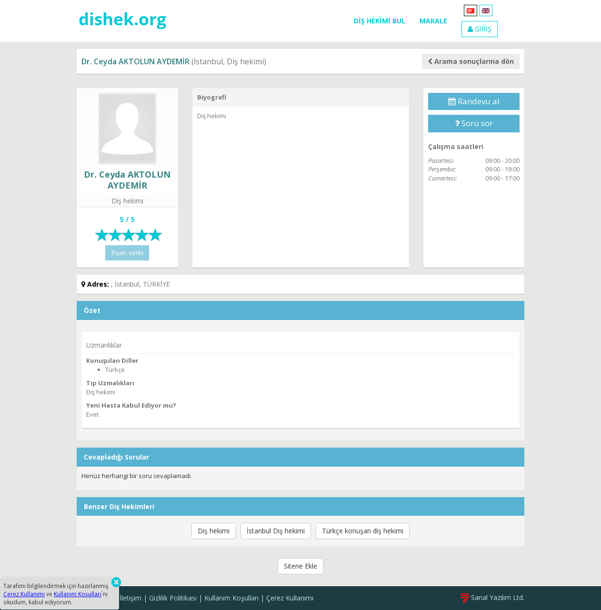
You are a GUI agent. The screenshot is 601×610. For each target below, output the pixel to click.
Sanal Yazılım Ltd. (492, 597)
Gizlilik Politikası (173, 597)
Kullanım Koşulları (231, 597)
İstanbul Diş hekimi (276, 530)
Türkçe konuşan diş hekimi (362, 530)
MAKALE (433, 20)
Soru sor (474, 123)
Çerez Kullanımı (289, 597)
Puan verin (127, 252)
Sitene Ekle (300, 565)
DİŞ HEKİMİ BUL (379, 20)
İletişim (130, 597)
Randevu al (474, 101)
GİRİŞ (479, 28)
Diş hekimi (214, 530)
